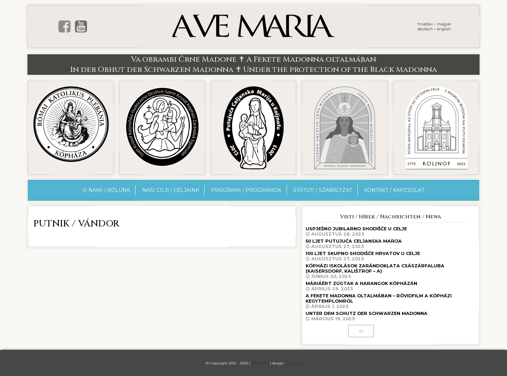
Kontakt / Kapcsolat (394, 190)
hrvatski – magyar (434, 24)
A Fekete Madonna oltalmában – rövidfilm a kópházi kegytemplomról (390, 301)
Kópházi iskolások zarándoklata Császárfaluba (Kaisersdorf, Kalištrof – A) (390, 271)
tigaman (293, 363)
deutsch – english (434, 28)
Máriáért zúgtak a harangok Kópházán (390, 286)
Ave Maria (260, 363)
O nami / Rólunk (106, 190)
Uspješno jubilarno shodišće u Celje (390, 231)
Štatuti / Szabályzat (322, 190)
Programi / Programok (246, 190)
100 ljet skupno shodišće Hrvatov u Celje (390, 256)
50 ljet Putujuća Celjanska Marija (390, 243)
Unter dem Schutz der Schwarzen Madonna (390, 316)
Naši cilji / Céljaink (170, 190)
